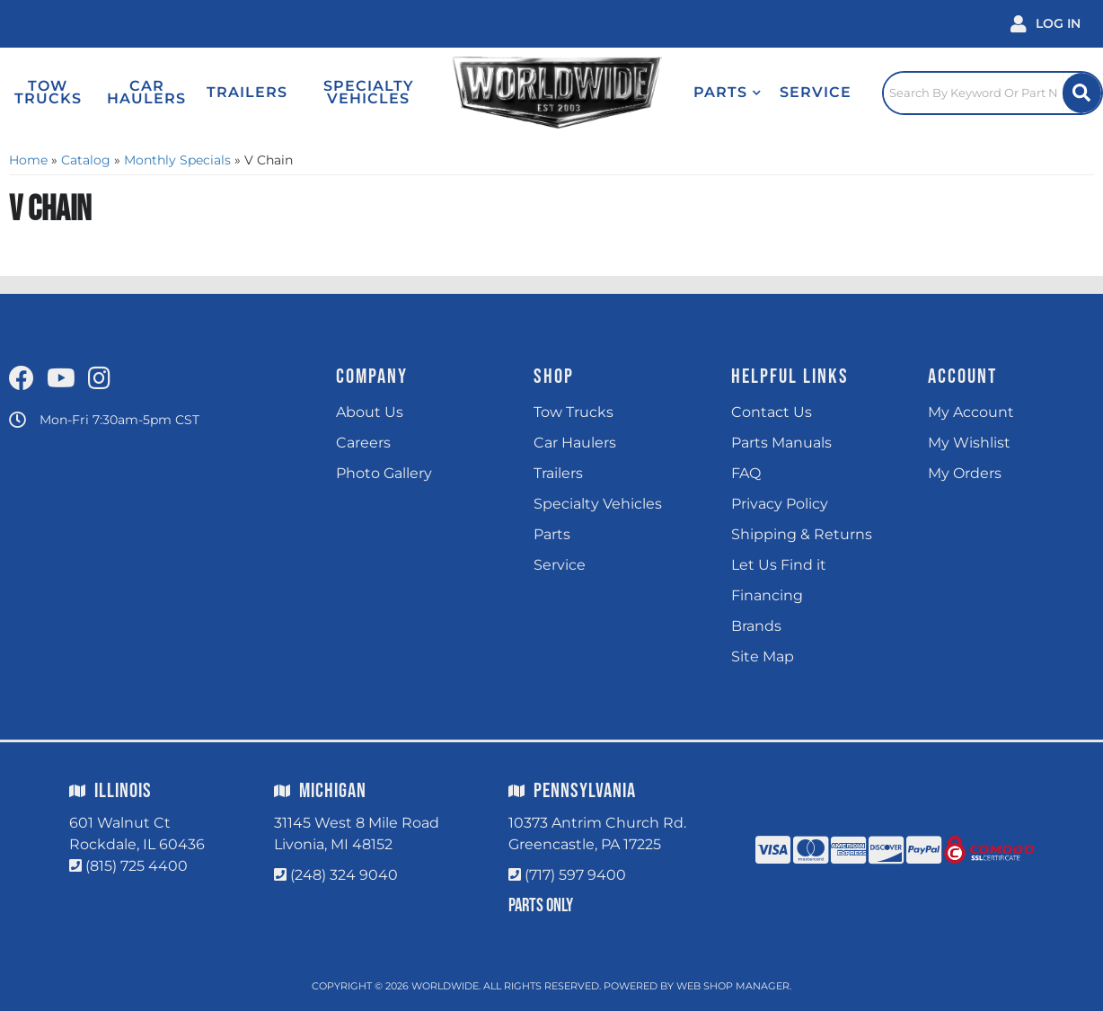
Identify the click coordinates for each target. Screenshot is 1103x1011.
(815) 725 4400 (136, 865)
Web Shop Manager (733, 986)
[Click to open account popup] (1045, 24)
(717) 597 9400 (575, 874)
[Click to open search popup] (992, 93)
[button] (727, 92)
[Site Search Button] (1082, 93)
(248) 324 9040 (344, 874)
